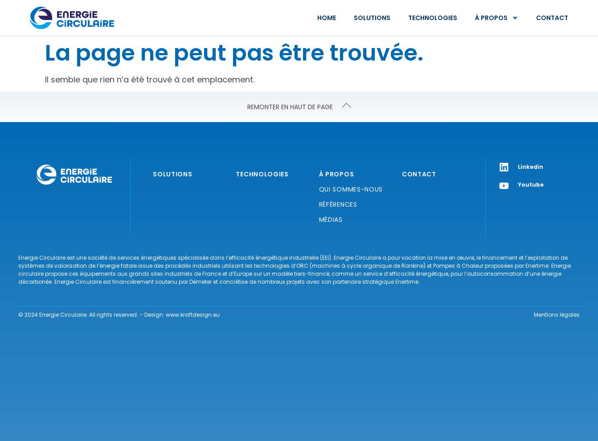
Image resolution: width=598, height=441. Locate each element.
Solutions (372, 17)
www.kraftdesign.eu (193, 314)
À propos (496, 17)
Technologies (432, 17)
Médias (331, 219)
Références (338, 204)
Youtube (531, 184)
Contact (552, 17)
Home (326, 17)
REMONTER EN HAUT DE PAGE (290, 106)
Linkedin (530, 167)
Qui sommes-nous (351, 189)
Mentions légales (557, 314)
